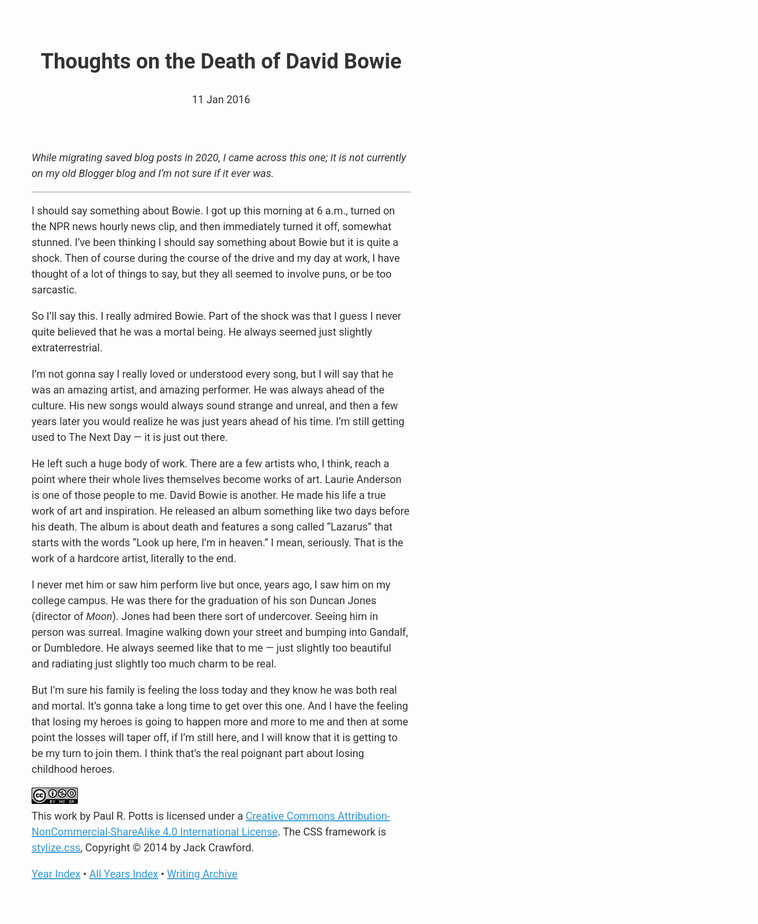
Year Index (56, 874)
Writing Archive (202, 874)
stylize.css (56, 847)
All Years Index (123, 874)
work (65, 816)
